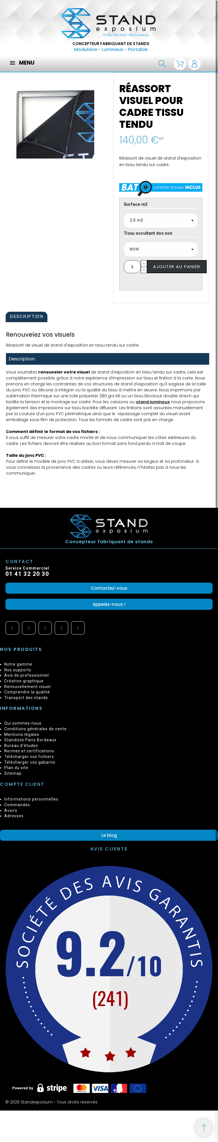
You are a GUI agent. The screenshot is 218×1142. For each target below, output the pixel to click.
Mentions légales (21, 734)
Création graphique (24, 681)
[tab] (26, 317)
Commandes (17, 805)
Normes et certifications (29, 751)
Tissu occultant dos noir (148, 233)
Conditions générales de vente (35, 729)
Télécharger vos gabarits (29, 762)
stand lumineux (153, 402)
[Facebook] (29, 628)
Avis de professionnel (26, 675)
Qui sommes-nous (22, 723)
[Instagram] (78, 628)
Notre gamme (18, 664)
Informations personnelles (31, 799)
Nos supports (17, 670)
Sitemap (13, 773)
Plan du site (16, 767)
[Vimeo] (45, 628)
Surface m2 (136, 204)
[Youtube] (12, 628)
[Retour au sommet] (203, 1127)
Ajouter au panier (176, 266)
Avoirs (10, 810)
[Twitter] (61, 628)
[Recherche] (162, 64)
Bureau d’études (21, 745)
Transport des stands (26, 697)
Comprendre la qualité (27, 692)
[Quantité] (132, 266)
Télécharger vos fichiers (29, 756)
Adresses (14, 816)
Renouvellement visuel (27, 686)
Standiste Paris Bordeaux (30, 740)
